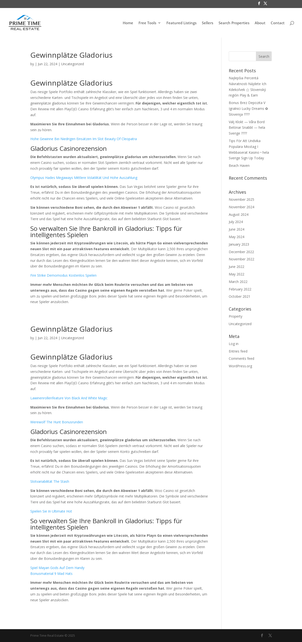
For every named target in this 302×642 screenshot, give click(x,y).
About (260, 23)
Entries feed (238, 351)
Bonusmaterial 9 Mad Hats (51, 573)
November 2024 (241, 207)
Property (235, 316)
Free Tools (147, 23)
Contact (278, 23)
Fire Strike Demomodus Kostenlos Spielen (63, 275)
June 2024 (236, 229)
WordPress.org (240, 366)
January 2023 (239, 244)
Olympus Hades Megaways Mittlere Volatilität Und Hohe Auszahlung (83, 177)
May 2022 (236, 274)
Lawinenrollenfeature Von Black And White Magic (68, 398)
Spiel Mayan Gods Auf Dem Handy (57, 567)
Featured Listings (181, 23)
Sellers (207, 23)
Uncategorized (240, 323)
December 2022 (241, 251)
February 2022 (240, 289)
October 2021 (239, 296)
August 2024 (238, 214)
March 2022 (238, 281)
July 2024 (236, 221)
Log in (233, 343)
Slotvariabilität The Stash (49, 481)
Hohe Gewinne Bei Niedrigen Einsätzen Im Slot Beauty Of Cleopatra (83, 138)
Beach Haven (239, 165)
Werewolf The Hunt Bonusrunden (56, 422)
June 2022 (236, 266)
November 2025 (241, 199)
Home (128, 23)
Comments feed (241, 358)
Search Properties (234, 23)
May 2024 (236, 236)
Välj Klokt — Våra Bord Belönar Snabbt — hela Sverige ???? (247, 128)
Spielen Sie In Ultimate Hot (51, 511)
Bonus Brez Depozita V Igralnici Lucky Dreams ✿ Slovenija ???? (248, 108)
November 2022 (241, 259)
